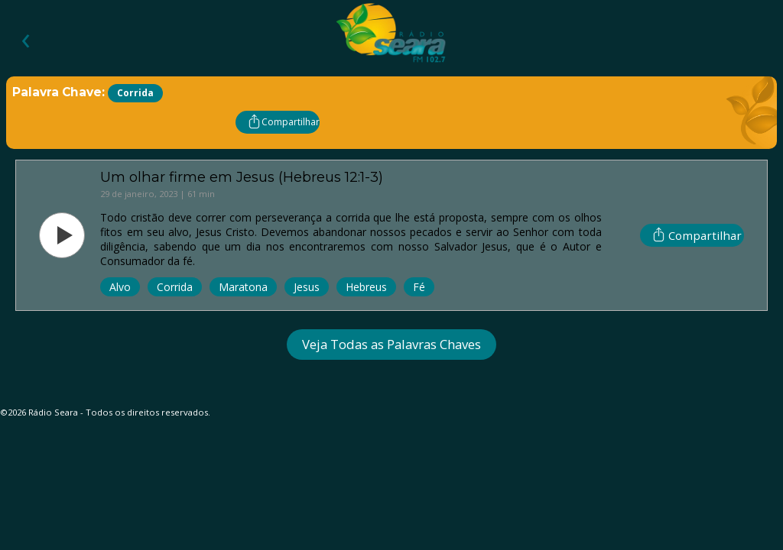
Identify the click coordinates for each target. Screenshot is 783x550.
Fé (419, 287)
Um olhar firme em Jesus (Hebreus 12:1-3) (241, 177)
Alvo (120, 287)
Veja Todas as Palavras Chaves (391, 344)
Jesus (307, 287)
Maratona (243, 287)
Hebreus (366, 287)
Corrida (175, 287)
